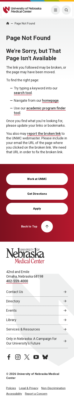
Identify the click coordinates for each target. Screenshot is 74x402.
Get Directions (37, 194)
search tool (23, 93)
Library (11, 320)
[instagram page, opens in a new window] (18, 357)
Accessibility (14, 393)
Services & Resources (23, 329)
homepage (50, 100)
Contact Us (14, 292)
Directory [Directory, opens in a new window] (13, 301)
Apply (37, 208)
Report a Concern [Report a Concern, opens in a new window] (36, 393)
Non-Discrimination (53, 388)
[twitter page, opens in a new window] (27, 357)
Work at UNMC (37, 179)
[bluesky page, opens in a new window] (45, 357)
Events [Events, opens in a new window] (11, 310)
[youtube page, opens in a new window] (36, 357)
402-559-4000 (17, 281)
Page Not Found (25, 23)
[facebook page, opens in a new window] (9, 357)
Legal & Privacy (28, 388)
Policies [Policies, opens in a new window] (11, 388)
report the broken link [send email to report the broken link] (44, 134)
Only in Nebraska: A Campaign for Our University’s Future (31, 341)
